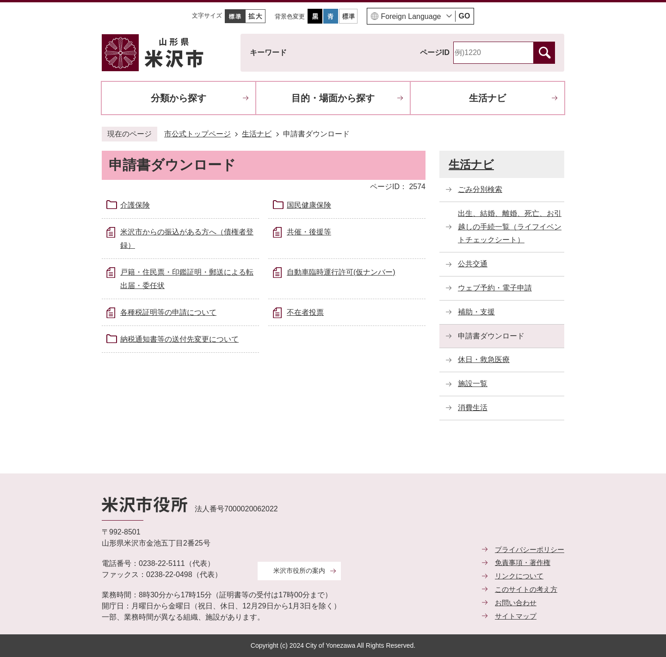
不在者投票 (305, 312)
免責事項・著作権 (522, 562)
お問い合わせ (515, 603)
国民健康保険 (309, 205)
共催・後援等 (309, 232)
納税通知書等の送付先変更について (179, 339)
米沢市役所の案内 (299, 570)
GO (464, 16)
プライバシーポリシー (529, 549)
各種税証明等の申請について (168, 312)
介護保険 (135, 205)
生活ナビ (487, 98)
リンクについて (519, 576)
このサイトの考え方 (526, 589)
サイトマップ (515, 616)
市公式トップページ (197, 134)
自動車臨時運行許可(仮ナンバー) (341, 272)
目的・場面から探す (333, 98)
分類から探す (178, 98)
